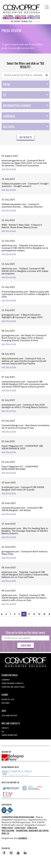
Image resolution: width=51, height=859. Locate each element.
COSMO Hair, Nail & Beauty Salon (13, 687)
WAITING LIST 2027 (8, 699)
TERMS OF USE (32, 827)
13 (39, 614)
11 (29, 614)
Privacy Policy (7, 827)
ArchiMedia (22, 838)
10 (24, 614)
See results (25, 137)
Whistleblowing (8, 830)
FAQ (3, 731)
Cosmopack (6, 680)
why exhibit (6, 703)
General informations (9, 735)
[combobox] (25, 84)
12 (34, 614)
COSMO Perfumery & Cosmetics (12, 683)
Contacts (5, 728)
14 (44, 614)
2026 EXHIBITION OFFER (9, 715)
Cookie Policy (20, 827)
